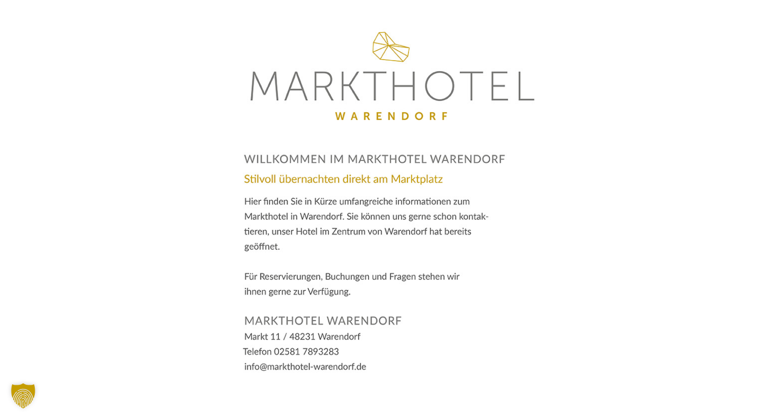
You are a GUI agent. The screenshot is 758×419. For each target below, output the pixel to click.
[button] (23, 396)
